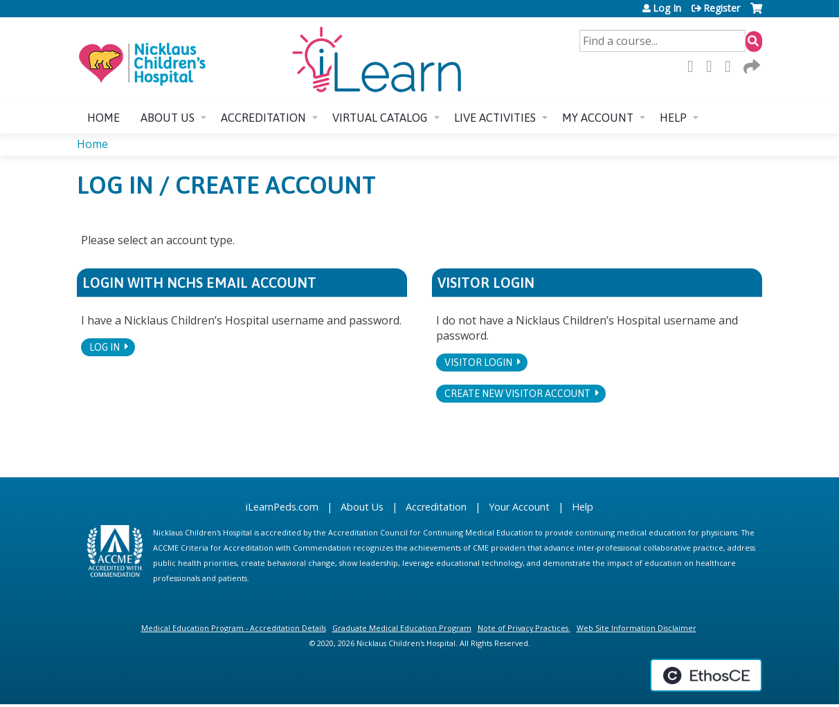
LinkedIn (732, 66)
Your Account (519, 506)
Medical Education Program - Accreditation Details (233, 628)
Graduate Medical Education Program (401, 628)
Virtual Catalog (380, 118)
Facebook (694, 66)
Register (721, 8)
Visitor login (478, 362)
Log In (667, 8)
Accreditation (263, 118)
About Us (362, 506)
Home (103, 118)
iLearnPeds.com (282, 506)
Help (673, 118)
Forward (750, 66)
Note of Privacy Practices (523, 628)
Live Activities (495, 118)
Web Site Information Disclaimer (636, 628)
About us (168, 118)
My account (597, 118)
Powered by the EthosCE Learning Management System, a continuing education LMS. (706, 675)
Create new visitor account (517, 393)
